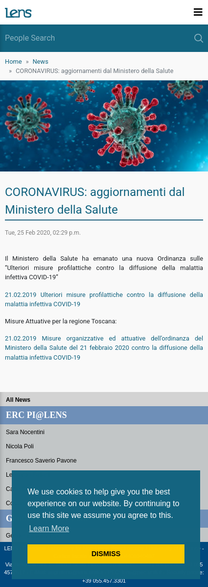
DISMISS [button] (105, 554)
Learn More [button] (49, 528)
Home (13, 61)
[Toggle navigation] (198, 12)
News (40, 61)
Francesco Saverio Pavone (41, 460)
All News (18, 399)
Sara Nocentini (25, 432)
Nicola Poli (20, 446)
